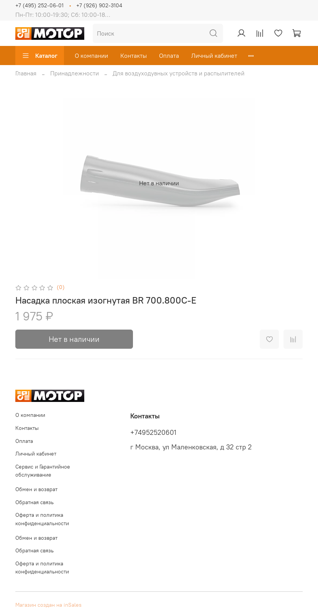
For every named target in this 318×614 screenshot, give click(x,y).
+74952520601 (153, 432)
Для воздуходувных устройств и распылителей (178, 73)
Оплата (169, 55)
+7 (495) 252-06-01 (39, 5)
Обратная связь (34, 502)
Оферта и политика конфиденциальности (42, 519)
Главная (25, 73)
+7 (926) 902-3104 (99, 5)
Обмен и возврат (36, 489)
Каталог (39, 55)
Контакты (133, 55)
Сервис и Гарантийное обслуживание (42, 470)
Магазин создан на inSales (48, 604)
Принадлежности (74, 73)
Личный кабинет (214, 55)
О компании (91, 55)
